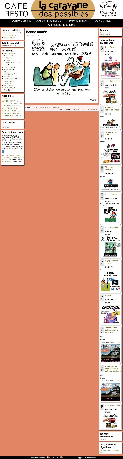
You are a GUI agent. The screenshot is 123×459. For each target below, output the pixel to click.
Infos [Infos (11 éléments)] (13, 106)
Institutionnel (8, 74)
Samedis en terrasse (13, 62)
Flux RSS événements (69, 458)
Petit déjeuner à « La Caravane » (85, 109)
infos (5, 72)
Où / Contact (102, 20)
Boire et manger (78, 20)
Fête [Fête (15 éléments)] (8, 106)
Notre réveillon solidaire (49, 107)
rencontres (8, 85)
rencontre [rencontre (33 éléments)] (7, 113)
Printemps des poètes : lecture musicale (111, 330)
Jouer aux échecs (112, 81)
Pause (6, 83)
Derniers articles (21, 20)
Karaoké (108, 296)
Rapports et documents (86, 458)
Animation (7, 53)
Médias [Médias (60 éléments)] (6, 110)
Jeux (7, 60)
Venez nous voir (14, 148)
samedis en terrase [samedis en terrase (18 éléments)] (10, 116)
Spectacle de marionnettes (13, 33)
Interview (7, 76)
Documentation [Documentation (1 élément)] (9, 103)
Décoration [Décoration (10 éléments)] (18, 103)
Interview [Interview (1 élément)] (18, 105)
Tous (5, 90)
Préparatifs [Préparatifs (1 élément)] (19, 111)
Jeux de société (111, 227)
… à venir (103, 439)
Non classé (8, 81)
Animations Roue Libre (61, 24)
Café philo (9, 56)
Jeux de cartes (111, 194)
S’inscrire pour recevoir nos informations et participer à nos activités (11, 157)
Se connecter (6, 161)
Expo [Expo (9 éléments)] (4, 106)
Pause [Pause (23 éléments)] (13, 111)
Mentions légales (38, 458)
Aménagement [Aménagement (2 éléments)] (6, 98)
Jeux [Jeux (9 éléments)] (3, 108)
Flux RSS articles (54, 458)
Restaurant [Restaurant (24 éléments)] (17, 113)
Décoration (8, 67)
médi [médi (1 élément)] (17, 108)
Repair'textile (110, 47)
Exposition (7, 69)
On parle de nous (10, 35)
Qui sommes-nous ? (49, 20)
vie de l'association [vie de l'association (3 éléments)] (10, 117)
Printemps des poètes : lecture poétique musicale (113, 368)
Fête (7, 58)
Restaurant (8, 88)
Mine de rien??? (9, 37)
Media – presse (9, 78)
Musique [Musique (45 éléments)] (10, 108)
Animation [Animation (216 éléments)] (8, 100)
